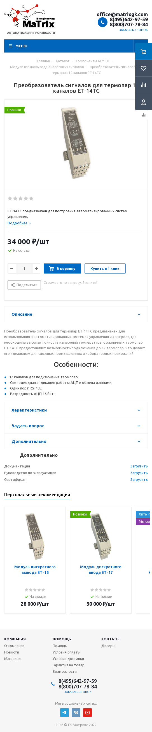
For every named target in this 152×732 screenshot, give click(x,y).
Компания (15, 639)
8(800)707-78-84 (129, 24)
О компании (14, 646)
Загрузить (139, 466)
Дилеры (108, 646)
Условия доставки (68, 658)
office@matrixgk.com (122, 14)
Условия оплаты (67, 652)
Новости (11, 652)
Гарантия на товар (69, 665)
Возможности (65, 671)
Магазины (12, 658)
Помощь (62, 639)
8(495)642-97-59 (129, 19)
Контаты (110, 639)
